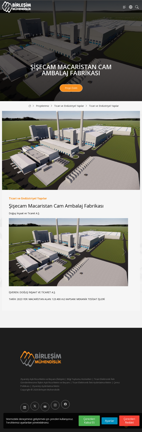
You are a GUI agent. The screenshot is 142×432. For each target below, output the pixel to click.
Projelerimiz (42, 105)
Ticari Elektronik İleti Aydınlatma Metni (91, 382)
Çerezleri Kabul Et (89, 420)
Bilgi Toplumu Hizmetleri (79, 379)
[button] (124, 252)
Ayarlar (109, 421)
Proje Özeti (71, 88)
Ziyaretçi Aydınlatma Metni (45, 386)
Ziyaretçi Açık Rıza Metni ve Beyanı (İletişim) (42, 379)
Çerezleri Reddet (129, 420)
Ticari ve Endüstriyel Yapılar (69, 105)
